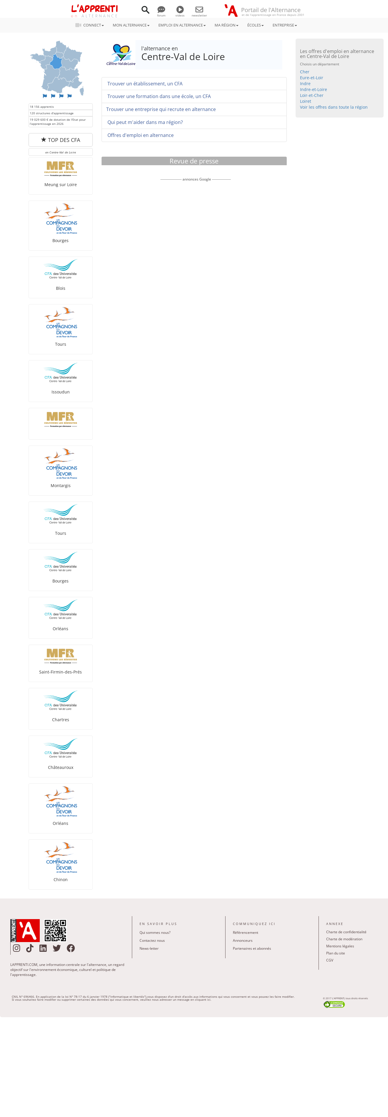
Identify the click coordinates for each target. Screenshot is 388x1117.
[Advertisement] (195, 237)
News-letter (149, 948)
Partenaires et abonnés (252, 948)
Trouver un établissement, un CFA (144, 83)
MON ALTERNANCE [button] (131, 25)
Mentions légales (340, 946)
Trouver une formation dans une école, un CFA (158, 96)
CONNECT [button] (91, 25)
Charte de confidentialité (346, 931)
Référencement (245, 932)
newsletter (199, 13)
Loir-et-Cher (312, 95)
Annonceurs (243, 940)
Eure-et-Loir (311, 77)
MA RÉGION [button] (226, 25)
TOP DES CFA (60, 139)
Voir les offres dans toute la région (334, 107)
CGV (329, 960)
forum (161, 13)
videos (180, 13)
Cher (304, 72)
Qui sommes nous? (155, 932)
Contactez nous (152, 940)
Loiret (305, 101)
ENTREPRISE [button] (285, 25)
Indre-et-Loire (313, 89)
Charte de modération (344, 938)
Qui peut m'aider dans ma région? (144, 122)
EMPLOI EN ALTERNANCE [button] (182, 25)
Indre (305, 83)
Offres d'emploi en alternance (140, 135)
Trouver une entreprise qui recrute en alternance (161, 109)
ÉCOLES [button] (255, 25)
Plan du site (335, 953)
